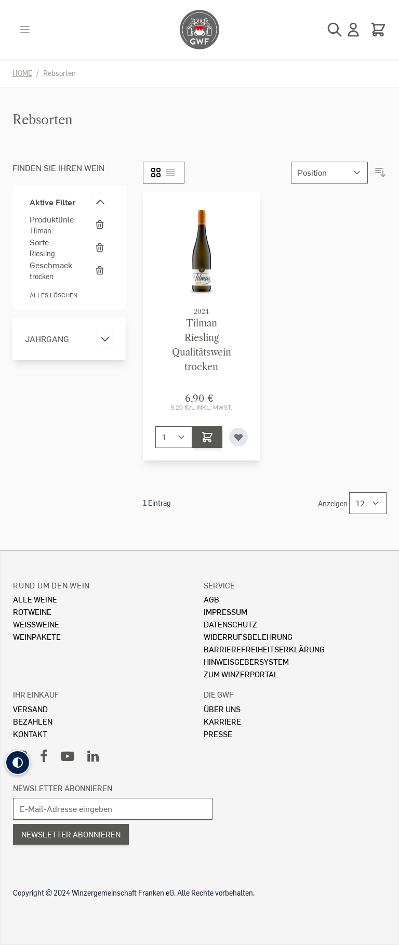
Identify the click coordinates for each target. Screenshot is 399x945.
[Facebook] (43, 755)
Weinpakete (37, 636)
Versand (30, 708)
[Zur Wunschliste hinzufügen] (238, 437)
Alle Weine (35, 599)
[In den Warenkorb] (207, 437)
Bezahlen (32, 721)
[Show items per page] (368, 503)
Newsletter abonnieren (62, 787)
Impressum (225, 611)
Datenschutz (230, 624)
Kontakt (30, 733)
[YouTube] (67, 755)
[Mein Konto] (353, 29)
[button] (17, 762)
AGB (211, 599)
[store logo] (199, 29)
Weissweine (36, 624)
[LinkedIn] (93, 755)
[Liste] (170, 172)
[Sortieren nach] (329, 172)
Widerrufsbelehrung (248, 636)
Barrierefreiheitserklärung (264, 649)
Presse (218, 733)
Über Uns (222, 708)
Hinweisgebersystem (246, 661)
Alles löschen (53, 295)
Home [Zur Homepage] (22, 73)
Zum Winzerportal (241, 673)
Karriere (222, 721)
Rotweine (32, 611)
